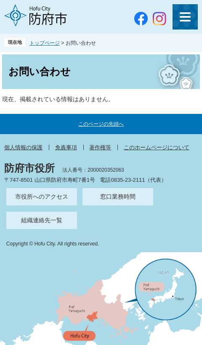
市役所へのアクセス (41, 196)
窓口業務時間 (118, 196)
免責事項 (66, 147)
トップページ (44, 43)
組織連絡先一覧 (41, 220)
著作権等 (100, 147)
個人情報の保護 (23, 147)
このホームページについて (156, 147)
